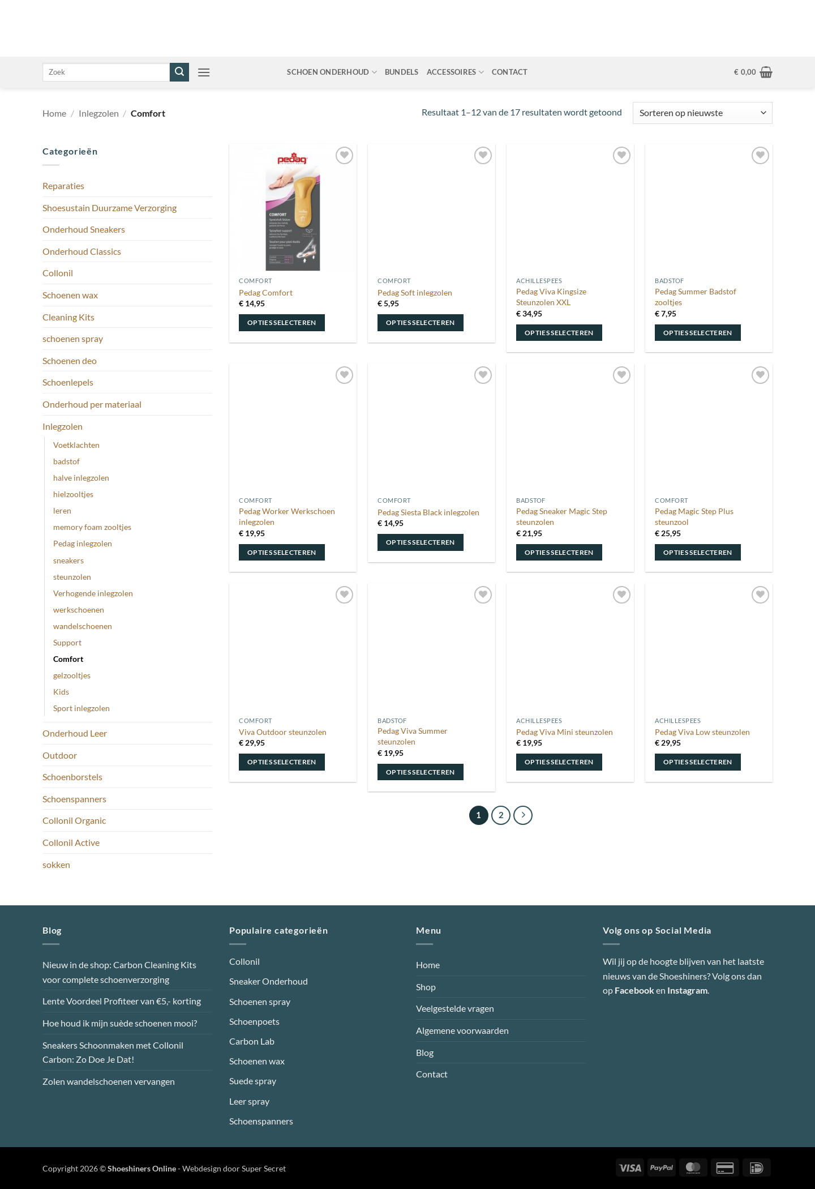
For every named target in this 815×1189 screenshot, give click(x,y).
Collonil (57, 272)
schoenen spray (72, 338)
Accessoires (455, 72)
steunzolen (72, 576)
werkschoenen (78, 609)
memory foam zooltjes (92, 527)
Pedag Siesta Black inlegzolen (428, 512)
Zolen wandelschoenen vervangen (108, 1081)
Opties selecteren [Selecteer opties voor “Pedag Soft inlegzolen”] (420, 322)
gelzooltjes (72, 675)
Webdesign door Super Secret (234, 1168)
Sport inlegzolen (81, 708)
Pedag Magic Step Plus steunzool (694, 516)
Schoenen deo (69, 360)
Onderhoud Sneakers (83, 229)
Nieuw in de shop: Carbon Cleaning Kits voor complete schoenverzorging (119, 972)
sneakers (68, 560)
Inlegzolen (99, 113)
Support (67, 642)
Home (54, 113)
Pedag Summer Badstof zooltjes (695, 296)
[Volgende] (523, 815)
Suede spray (252, 1080)
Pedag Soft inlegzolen (415, 292)
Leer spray (249, 1101)
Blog (425, 1052)
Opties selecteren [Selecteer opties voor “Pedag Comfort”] (281, 322)
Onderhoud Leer (74, 733)
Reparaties (63, 185)
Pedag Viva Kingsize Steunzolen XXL (551, 296)
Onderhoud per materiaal (91, 404)
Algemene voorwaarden (462, 1030)
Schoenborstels (72, 776)
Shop (426, 986)
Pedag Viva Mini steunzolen (564, 732)
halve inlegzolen (81, 477)
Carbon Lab (251, 1041)
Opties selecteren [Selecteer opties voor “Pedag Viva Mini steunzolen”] (559, 761)
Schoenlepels (67, 382)
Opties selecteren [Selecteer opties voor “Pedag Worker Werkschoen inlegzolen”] (281, 552)
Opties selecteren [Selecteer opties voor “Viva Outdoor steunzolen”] (281, 761)
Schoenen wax (70, 294)
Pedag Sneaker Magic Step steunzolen (561, 516)
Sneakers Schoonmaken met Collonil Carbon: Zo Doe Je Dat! (112, 1052)
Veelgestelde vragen (455, 1008)
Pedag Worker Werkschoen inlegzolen (287, 516)
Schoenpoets (254, 1021)
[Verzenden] (179, 72)
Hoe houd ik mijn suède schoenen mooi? (119, 1022)
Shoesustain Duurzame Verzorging (109, 207)
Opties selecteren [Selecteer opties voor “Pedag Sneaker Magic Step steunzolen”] (559, 552)
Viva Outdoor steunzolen (283, 732)
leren (62, 510)
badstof (66, 461)
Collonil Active (71, 842)
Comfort (68, 659)
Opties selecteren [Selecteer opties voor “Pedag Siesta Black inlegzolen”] (420, 542)
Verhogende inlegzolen (93, 593)
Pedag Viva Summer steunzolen (413, 736)
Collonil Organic (74, 820)
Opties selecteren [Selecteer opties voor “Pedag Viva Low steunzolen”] (697, 761)
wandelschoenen (82, 626)
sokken (56, 864)
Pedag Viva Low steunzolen (702, 732)
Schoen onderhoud (332, 72)
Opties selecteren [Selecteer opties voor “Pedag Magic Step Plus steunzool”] (697, 552)
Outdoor (59, 755)
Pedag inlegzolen (82, 543)
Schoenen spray (259, 1001)
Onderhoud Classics (81, 251)
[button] (204, 72)
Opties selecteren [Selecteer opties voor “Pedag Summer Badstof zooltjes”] (697, 332)
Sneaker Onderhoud (268, 981)
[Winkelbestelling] (703, 113)
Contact (510, 71)
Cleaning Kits (68, 316)
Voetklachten (76, 445)
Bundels (402, 71)
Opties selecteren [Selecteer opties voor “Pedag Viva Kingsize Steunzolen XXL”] (559, 332)
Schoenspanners (74, 798)
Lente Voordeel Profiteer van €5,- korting (121, 1000)
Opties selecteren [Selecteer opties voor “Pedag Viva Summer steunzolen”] (420, 772)
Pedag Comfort (266, 292)
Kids (61, 691)
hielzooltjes (73, 494)
